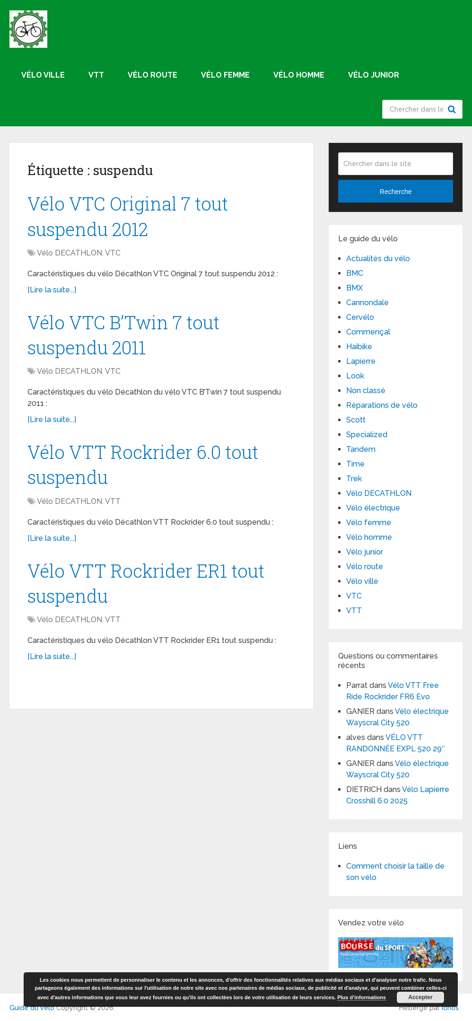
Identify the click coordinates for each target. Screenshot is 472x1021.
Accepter (420, 997)
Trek (354, 478)
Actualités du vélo (378, 258)
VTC (113, 252)
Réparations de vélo (382, 405)
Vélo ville (43, 74)
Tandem (361, 449)
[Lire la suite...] (51, 289)
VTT (96, 74)
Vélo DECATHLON (69, 252)
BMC (354, 273)
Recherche (453, 109)
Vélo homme (298, 74)
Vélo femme (225, 74)
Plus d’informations (361, 997)
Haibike (359, 346)
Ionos (450, 1008)
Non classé (365, 390)
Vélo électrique (373, 507)
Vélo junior (373, 74)
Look (355, 375)
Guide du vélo (31, 1008)
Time (355, 463)
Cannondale (367, 302)
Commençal (368, 331)
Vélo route (152, 74)
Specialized (366, 434)
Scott (356, 419)
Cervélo (360, 317)
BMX (354, 287)
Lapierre (361, 361)
